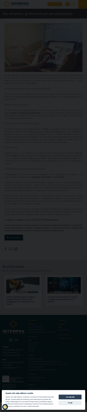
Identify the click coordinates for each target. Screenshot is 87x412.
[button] (5, 407)
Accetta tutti (70, 397)
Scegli (70, 403)
